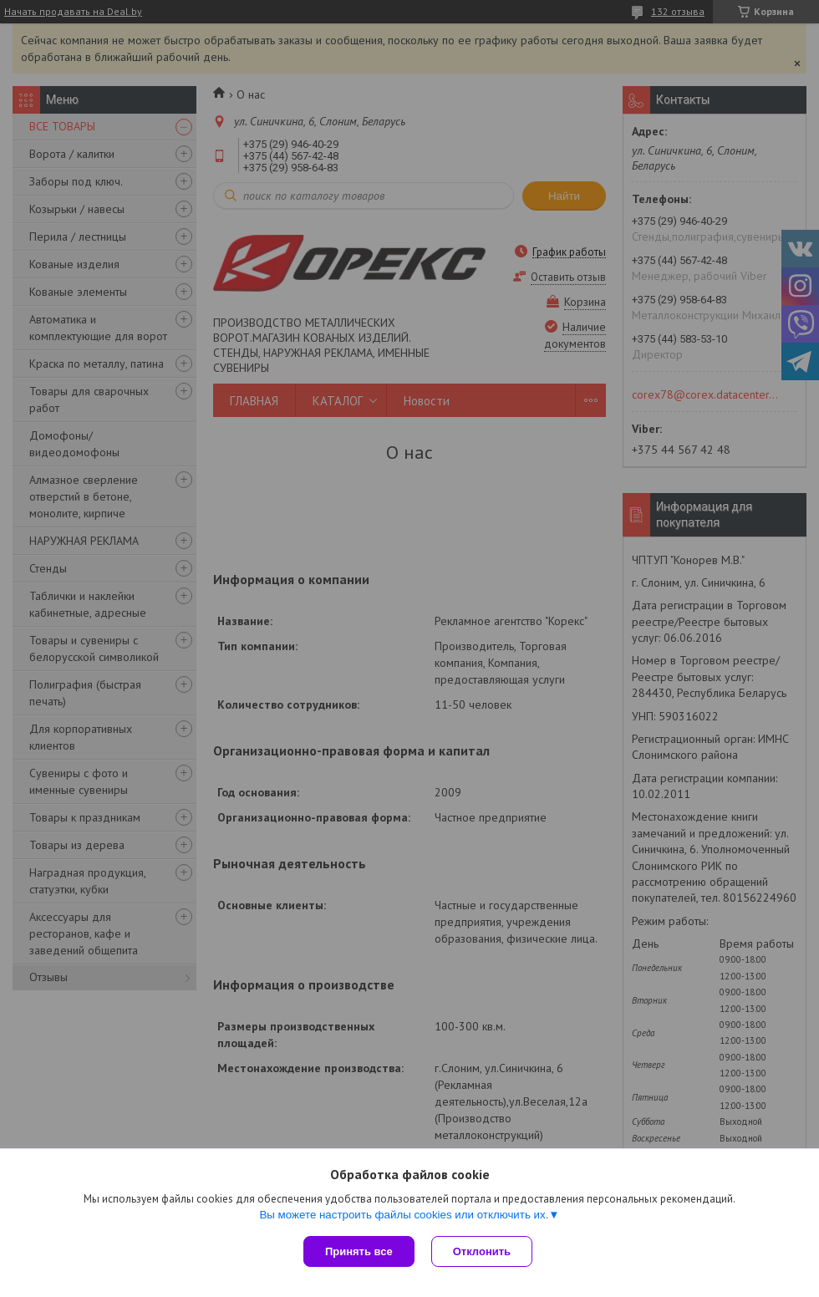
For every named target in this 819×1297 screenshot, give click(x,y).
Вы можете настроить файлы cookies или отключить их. (403, 1214)
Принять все (359, 1251)
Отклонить (482, 1251)
